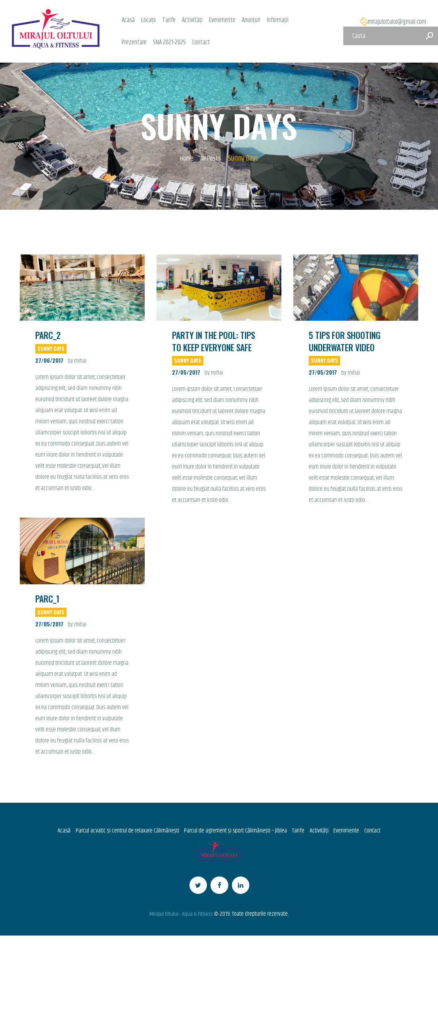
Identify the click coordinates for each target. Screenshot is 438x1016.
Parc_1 (47, 599)
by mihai (77, 361)
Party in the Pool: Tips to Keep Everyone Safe (214, 341)
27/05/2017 (186, 373)
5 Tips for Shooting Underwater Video (345, 341)
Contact (377, 832)
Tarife (299, 832)
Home (185, 158)
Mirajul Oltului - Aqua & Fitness (181, 918)
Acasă (58, 832)
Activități (321, 832)
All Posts (211, 158)
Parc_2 (48, 335)
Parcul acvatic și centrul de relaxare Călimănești (123, 832)
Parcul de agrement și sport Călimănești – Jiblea (234, 832)
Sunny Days (51, 349)
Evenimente (350, 832)
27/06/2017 (49, 361)
